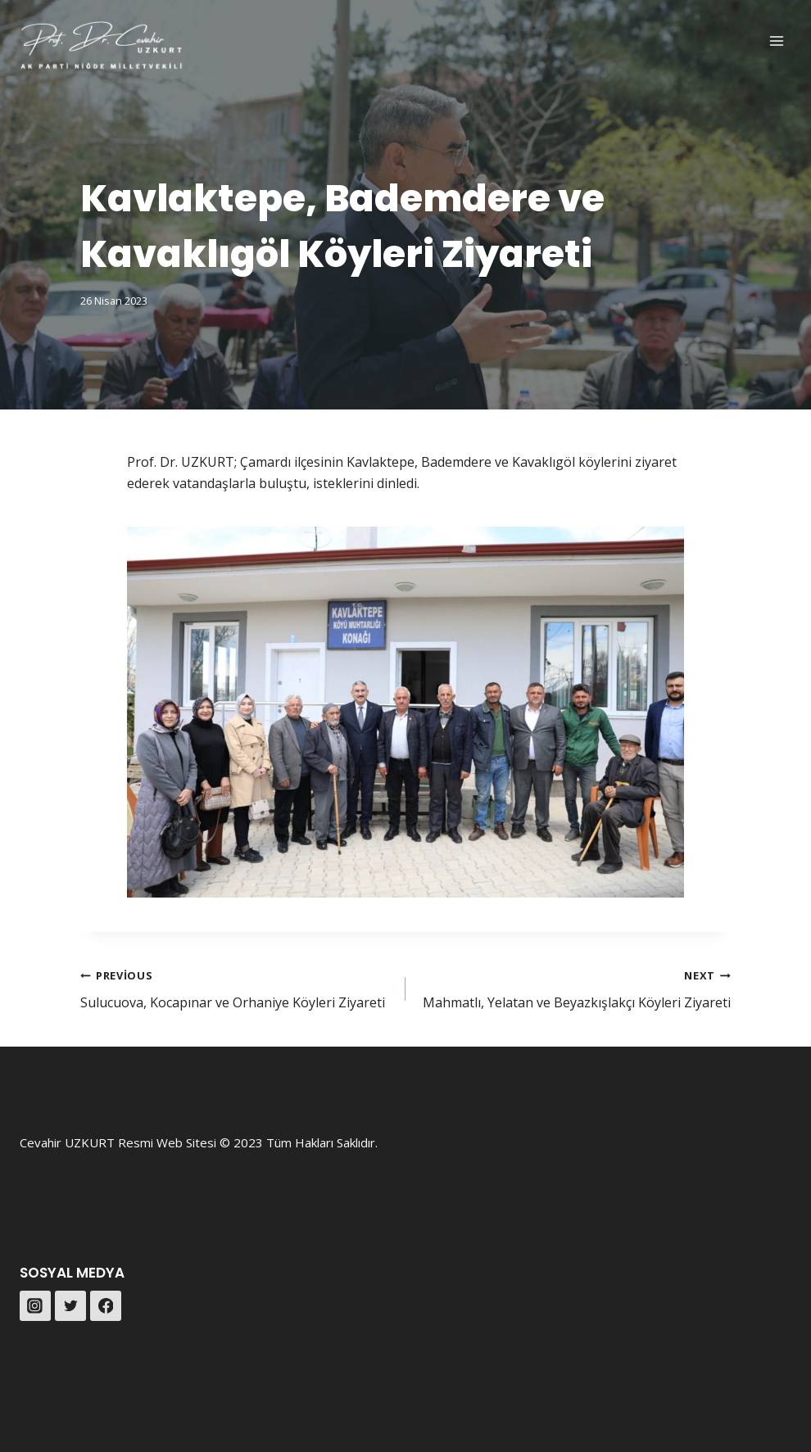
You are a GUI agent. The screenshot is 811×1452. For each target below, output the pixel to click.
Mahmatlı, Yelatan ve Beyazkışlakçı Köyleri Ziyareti (575, 988)
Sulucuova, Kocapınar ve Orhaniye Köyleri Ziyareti (236, 988)
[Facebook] (105, 1306)
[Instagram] (35, 1306)
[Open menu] (776, 40)
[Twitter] (70, 1306)
